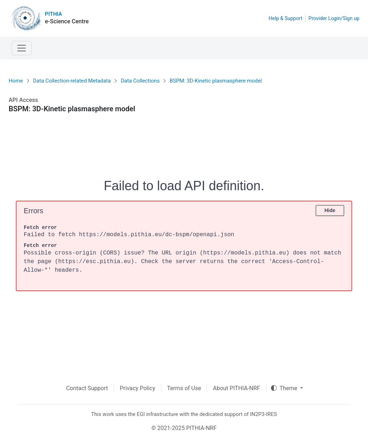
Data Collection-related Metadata (72, 81)
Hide (330, 210)
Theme (285, 388)
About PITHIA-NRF (236, 388)
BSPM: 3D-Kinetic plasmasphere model (216, 81)
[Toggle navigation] (22, 48)
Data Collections (140, 81)
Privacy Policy (137, 388)
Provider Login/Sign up (333, 18)
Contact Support (87, 388)
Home (16, 81)
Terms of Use (184, 388)
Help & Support (286, 18)
